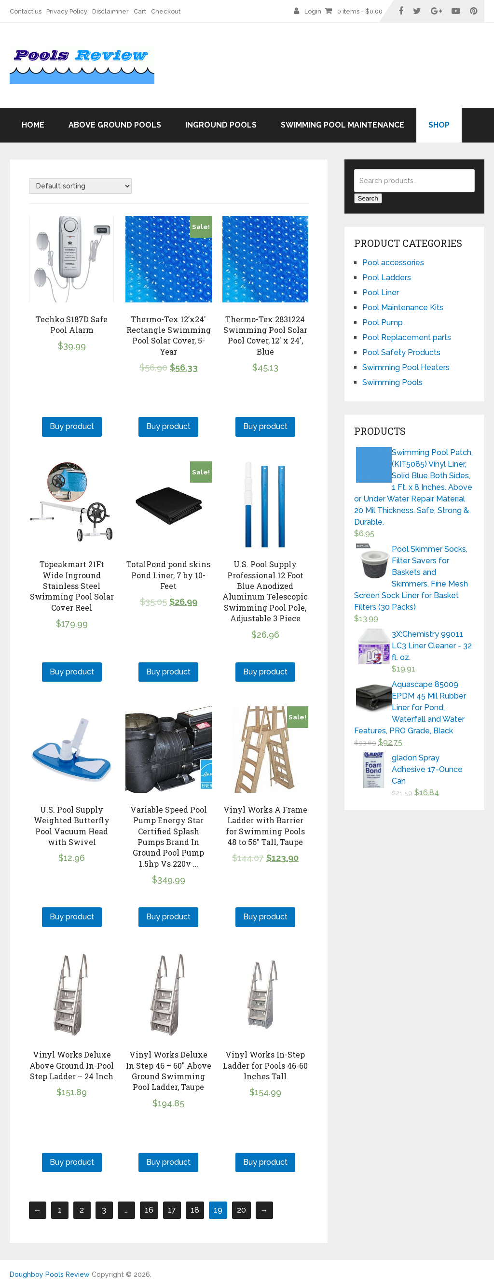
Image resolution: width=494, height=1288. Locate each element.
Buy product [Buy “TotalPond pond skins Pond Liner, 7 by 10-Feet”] (168, 671)
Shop (439, 124)
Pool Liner (380, 292)
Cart (140, 11)
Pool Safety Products (401, 352)
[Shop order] (80, 186)
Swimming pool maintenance (342, 124)
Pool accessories (393, 262)
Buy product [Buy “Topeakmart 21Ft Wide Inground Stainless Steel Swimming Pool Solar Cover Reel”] (72, 671)
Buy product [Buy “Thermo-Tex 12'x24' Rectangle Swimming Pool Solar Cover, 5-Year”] (168, 426)
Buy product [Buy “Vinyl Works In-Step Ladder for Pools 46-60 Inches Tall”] (265, 1162)
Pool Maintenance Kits (402, 307)
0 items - (360, 11)
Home (33, 124)
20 (241, 1210)
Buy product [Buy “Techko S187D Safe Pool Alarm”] (72, 426)
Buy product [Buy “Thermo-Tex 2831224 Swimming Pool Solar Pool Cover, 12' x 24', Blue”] (265, 426)
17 (172, 1210)
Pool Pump (382, 322)
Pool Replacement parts (406, 337)
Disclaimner (110, 11)
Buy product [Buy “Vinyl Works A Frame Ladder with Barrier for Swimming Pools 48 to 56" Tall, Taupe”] (265, 916)
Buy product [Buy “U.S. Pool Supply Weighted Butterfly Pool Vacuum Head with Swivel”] (72, 916)
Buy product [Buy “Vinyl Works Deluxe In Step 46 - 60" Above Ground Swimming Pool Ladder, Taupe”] (168, 1162)
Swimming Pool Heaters (406, 367)
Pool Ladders (386, 277)
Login (312, 11)
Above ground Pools (115, 124)
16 (149, 1210)
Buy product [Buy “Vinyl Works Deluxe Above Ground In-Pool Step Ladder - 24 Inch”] (72, 1162)
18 (195, 1210)
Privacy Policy (66, 11)
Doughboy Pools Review (50, 1274)
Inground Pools (221, 124)
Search (368, 198)
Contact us (25, 11)
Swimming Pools (392, 382)
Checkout (165, 11)
